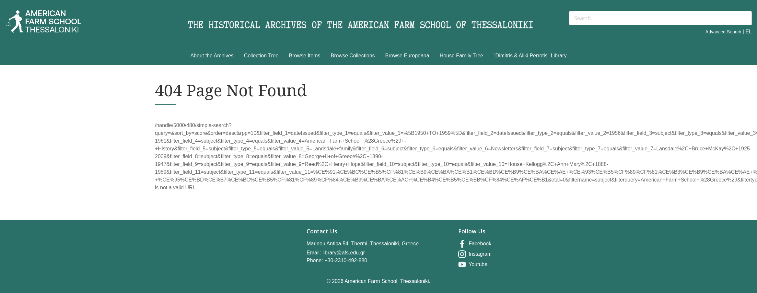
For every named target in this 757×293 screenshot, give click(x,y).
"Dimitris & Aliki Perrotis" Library (530, 55)
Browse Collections (353, 55)
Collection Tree (261, 55)
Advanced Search (723, 31)
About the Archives (211, 55)
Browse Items (304, 55)
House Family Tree (461, 55)
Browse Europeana (407, 55)
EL (748, 31)
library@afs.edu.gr (343, 252)
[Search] (660, 18)
